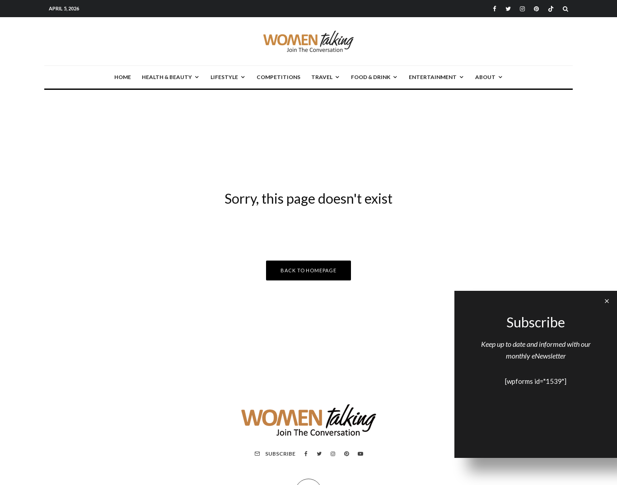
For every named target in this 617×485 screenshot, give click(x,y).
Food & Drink (370, 77)
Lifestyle (224, 77)
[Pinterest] (536, 8)
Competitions (278, 77)
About (485, 77)
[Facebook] (494, 8)
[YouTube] (360, 454)
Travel (321, 77)
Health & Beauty (167, 77)
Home (122, 77)
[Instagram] (522, 8)
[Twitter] (508, 8)
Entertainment (433, 77)
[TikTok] (550, 8)
